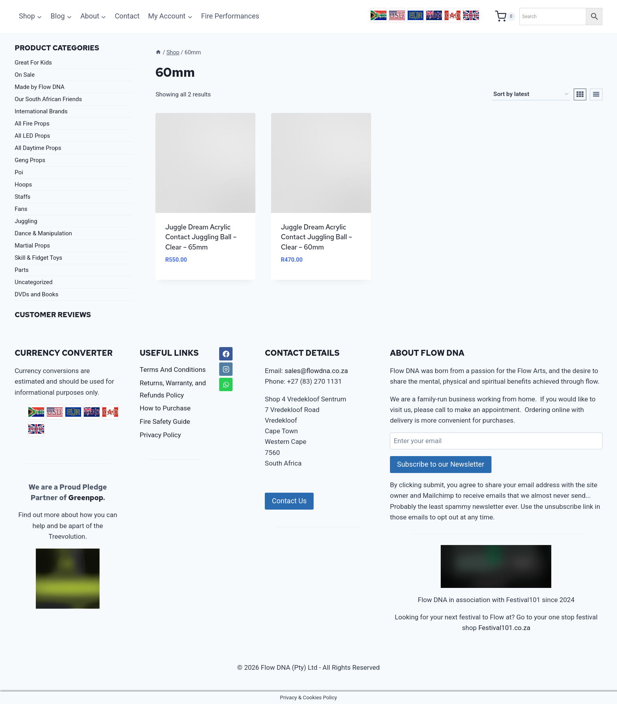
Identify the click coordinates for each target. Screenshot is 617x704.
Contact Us (289, 501)
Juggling (26, 221)
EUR (415, 15)
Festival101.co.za (504, 628)
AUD (434, 15)
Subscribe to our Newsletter (440, 464)
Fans (21, 208)
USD (397, 15)
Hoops (23, 184)
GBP (471, 15)
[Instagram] (226, 369)
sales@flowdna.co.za (316, 371)
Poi (19, 172)
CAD (452, 15)
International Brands (41, 111)
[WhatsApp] (226, 384)
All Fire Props (32, 123)
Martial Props (32, 245)
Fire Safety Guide (165, 421)
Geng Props (30, 160)
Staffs (22, 196)
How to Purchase (165, 408)
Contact (127, 16)
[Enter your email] (496, 440)
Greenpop (85, 497)
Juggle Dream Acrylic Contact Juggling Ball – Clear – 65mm (201, 237)
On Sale (25, 74)
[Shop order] (530, 94)
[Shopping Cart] (505, 16)
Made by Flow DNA (40, 87)
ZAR (378, 15)
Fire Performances (230, 16)
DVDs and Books (36, 294)
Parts (22, 269)
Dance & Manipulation (43, 233)
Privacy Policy (160, 435)
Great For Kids (33, 62)
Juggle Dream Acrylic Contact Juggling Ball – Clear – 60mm (317, 237)
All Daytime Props (38, 148)
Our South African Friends (48, 99)
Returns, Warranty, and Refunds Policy (173, 389)
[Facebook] (226, 353)
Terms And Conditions (173, 369)
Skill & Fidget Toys (38, 257)
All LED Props (32, 135)
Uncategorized (33, 282)
